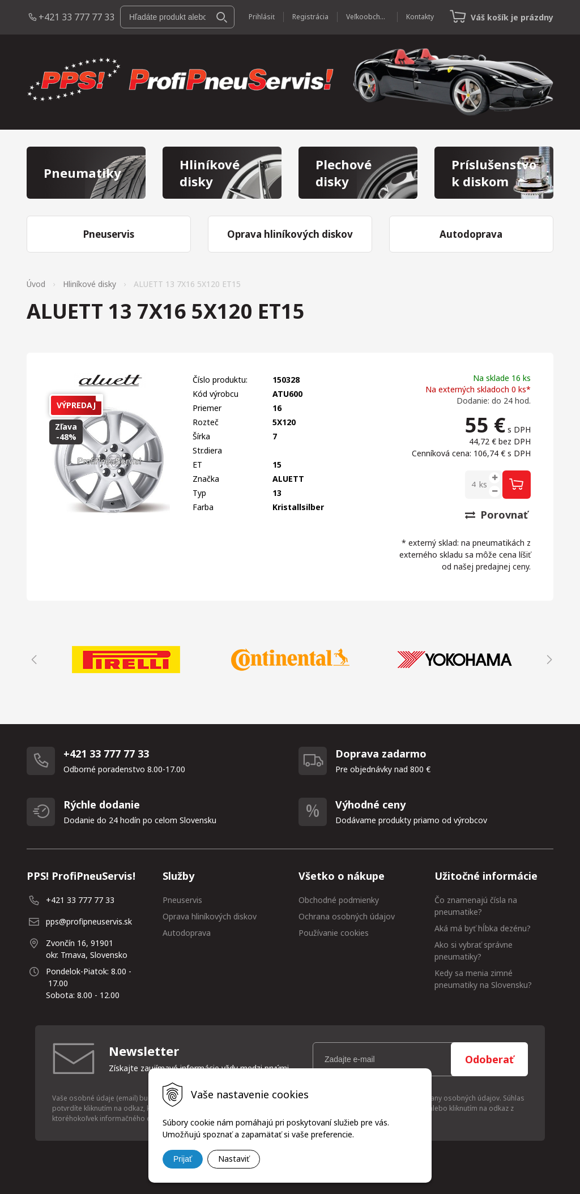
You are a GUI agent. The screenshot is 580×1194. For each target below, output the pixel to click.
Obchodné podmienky (338, 900)
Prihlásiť (262, 17)
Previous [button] (32, 659)
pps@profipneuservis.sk (89, 921)
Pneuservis (182, 900)
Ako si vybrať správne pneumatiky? (473, 950)
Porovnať (496, 514)
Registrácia (310, 17)
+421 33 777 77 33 (76, 17)
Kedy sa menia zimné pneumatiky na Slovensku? (483, 979)
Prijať (182, 1158)
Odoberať (489, 1059)
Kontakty (420, 17)
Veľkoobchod (367, 17)
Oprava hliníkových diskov (210, 916)
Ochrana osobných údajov (346, 916)
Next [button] (547, 659)
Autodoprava (187, 932)
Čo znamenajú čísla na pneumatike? (475, 906)
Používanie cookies (333, 932)
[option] (126, 659)
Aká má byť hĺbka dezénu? (482, 928)
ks (483, 484)
